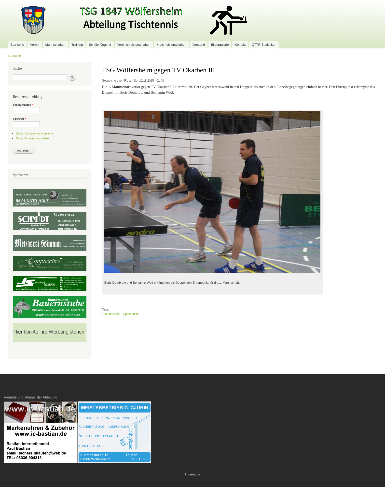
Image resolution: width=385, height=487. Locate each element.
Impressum (192, 474)
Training (77, 44)
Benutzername (23, 104)
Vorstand (198, 44)
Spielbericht (131, 314)
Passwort (19, 118)
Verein (34, 44)
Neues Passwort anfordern (32, 138)
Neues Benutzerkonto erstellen (35, 133)
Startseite (17, 44)
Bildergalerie (220, 44)
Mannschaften (55, 44)
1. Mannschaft (111, 314)
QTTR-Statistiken (264, 44)
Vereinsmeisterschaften (133, 44)
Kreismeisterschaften (171, 44)
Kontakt (240, 44)
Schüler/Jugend (100, 44)
